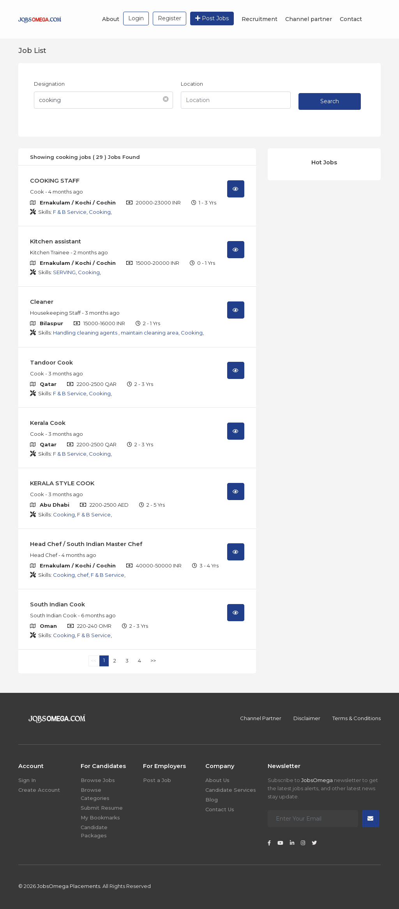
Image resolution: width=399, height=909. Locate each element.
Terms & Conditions (356, 718)
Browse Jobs (98, 780)
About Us (217, 780)
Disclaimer (306, 718)
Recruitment (259, 19)
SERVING (64, 272)
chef (82, 575)
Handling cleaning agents (85, 332)
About (110, 19)
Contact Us (219, 809)
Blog (211, 799)
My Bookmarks (100, 817)
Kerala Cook (47, 422)
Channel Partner (260, 718)
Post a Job (157, 780)
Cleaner (41, 301)
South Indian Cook (57, 604)
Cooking (100, 212)
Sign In (27, 780)
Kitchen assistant (55, 241)
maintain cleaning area (149, 332)
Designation (49, 84)
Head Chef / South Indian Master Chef (86, 544)
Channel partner (308, 19)
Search (329, 101)
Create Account (39, 790)
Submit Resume (102, 808)
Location (192, 84)
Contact (351, 19)
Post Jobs (212, 18)
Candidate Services (230, 790)
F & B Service (70, 212)
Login (136, 18)
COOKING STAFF (54, 180)
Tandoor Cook (51, 362)
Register (169, 18)
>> (153, 660)
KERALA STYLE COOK (62, 483)
